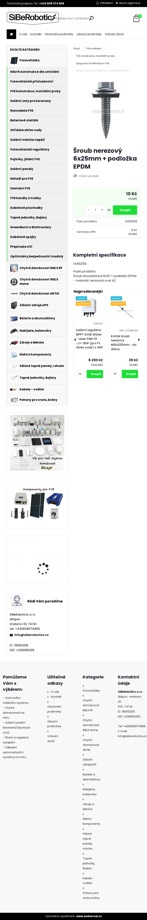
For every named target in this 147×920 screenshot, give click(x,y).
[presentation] (75, 339)
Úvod (76, 48)
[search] (91, 18)
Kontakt (36, 34)
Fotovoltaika (93, 48)
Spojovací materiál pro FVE (93, 63)
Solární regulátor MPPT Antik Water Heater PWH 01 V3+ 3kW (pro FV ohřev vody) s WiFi (89, 338)
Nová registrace (129, 3)
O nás (23, 34)
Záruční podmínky (89, 34)
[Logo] (33, 18)
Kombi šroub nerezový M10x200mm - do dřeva (123, 342)
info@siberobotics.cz (31, 635)
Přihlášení (106, 3)
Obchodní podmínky (59, 34)
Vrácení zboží (114, 34)
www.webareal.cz (89, 916)
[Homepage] (11, 34)
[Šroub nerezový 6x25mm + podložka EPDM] (107, 110)
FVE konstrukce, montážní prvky (95, 56)
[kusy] (93, 210)
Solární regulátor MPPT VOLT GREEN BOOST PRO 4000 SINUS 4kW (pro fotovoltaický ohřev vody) (47, 561)
